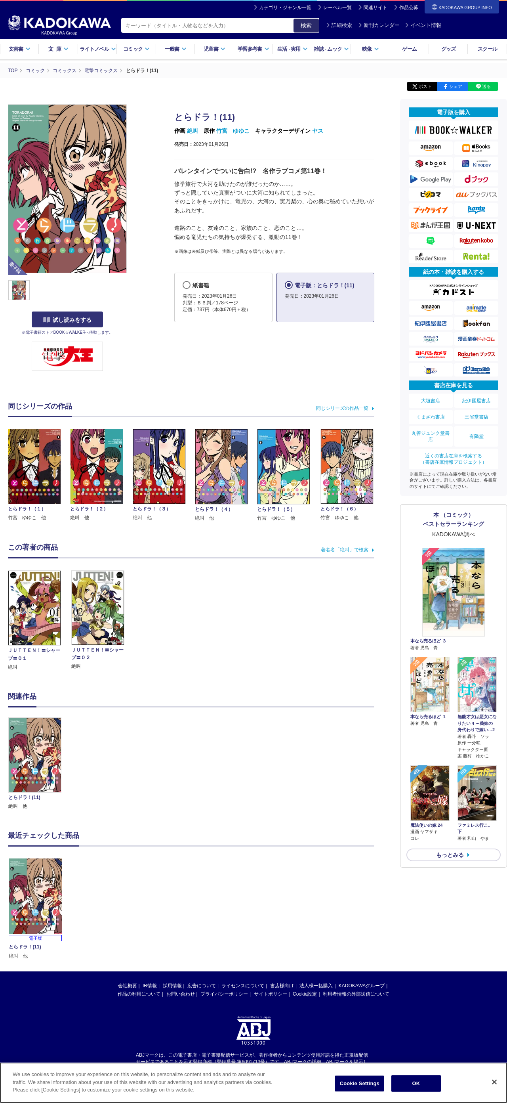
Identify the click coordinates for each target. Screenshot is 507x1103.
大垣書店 (430, 400)
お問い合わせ (180, 918)
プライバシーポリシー (224, 918)
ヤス (317, 131)
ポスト (425, 86)
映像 (370, 49)
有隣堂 (476, 436)
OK (416, 1083)
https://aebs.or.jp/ (225, 993)
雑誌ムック (331, 49)
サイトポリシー (270, 918)
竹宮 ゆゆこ (233, 131)
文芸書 (19, 49)
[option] (39, 763)
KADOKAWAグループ (362, 910)
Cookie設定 (305, 918)
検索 (306, 25)
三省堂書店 (476, 417)
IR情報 (150, 910)
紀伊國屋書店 (476, 400)
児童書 (214, 49)
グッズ (448, 49)
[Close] (494, 1082)
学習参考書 (253, 49)
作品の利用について (139, 918)
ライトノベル (98, 49)
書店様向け (282, 910)
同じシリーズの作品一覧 (342, 408)
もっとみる (450, 855)
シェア (455, 86)
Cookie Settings (359, 1083)
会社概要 (127, 910)
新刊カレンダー (379, 25)
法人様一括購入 (316, 910)
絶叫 (192, 131)
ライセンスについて (242, 910)
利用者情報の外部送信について (356, 918)
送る (486, 86)
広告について (201, 910)
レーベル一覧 (337, 7)
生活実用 (292, 49)
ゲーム (409, 49)
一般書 (176, 49)
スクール (487, 49)
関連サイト (375, 7)
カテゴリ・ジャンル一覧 (285, 7)
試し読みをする (67, 320)
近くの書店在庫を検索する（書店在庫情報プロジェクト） (453, 459)
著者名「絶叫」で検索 (344, 549)
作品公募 (408, 7)
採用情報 (172, 910)
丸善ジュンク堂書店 (431, 436)
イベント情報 (423, 25)
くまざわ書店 (430, 417)
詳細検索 (339, 25)
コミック (136, 49)
